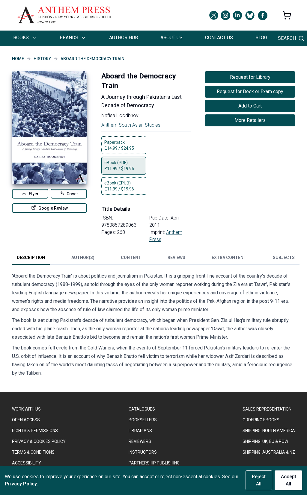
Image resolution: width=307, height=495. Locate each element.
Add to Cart (250, 106)
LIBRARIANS (140, 430)
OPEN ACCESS (26, 419)
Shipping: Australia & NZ (269, 452)
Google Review (49, 208)
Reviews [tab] (176, 257)
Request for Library (250, 77)
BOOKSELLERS (143, 419)
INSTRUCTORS (143, 452)
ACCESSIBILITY (26, 463)
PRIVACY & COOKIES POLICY (39, 441)
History (42, 58)
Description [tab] (31, 257)
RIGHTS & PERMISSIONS (35, 430)
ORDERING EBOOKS (261, 419)
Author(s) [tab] (82, 257)
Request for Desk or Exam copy (250, 91)
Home (18, 58)
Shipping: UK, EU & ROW (265, 441)
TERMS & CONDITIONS (33, 452)
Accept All (288, 480)
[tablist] (156, 259)
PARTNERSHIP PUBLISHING (154, 463)
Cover (68, 193)
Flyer (30, 193)
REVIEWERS (140, 441)
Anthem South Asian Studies (130, 125)
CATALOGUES (142, 409)
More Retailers (250, 120)
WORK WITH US (26, 409)
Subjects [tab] (284, 257)
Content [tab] (131, 257)
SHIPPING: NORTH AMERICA (269, 430)
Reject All (259, 480)
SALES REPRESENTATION (267, 409)
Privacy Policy (21, 484)
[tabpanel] (153, 326)
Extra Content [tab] (229, 257)
